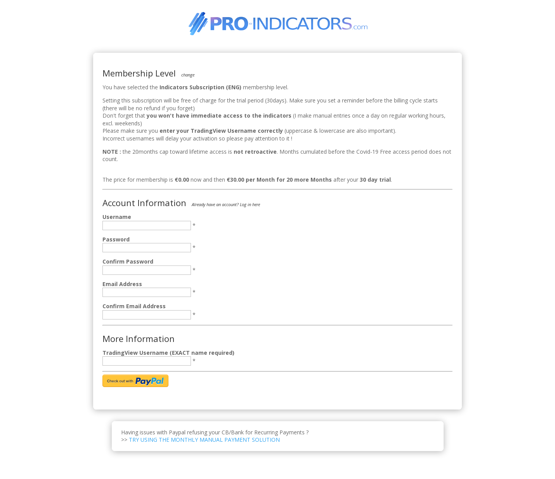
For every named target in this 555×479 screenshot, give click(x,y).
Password (116, 239)
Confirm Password (127, 261)
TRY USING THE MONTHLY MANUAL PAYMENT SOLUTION (204, 439)
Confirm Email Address (134, 306)
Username (116, 216)
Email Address (122, 284)
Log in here (250, 204)
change (187, 75)
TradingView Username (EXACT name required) (168, 352)
